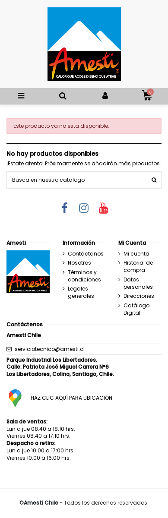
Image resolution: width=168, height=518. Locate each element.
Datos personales (138, 283)
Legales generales (81, 292)
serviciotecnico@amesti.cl (50, 349)
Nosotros (79, 262)
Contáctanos (86, 253)
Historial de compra (138, 266)
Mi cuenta (136, 253)
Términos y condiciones (84, 276)
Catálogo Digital (136, 309)
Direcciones (139, 296)
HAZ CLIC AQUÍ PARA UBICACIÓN (71, 397)
